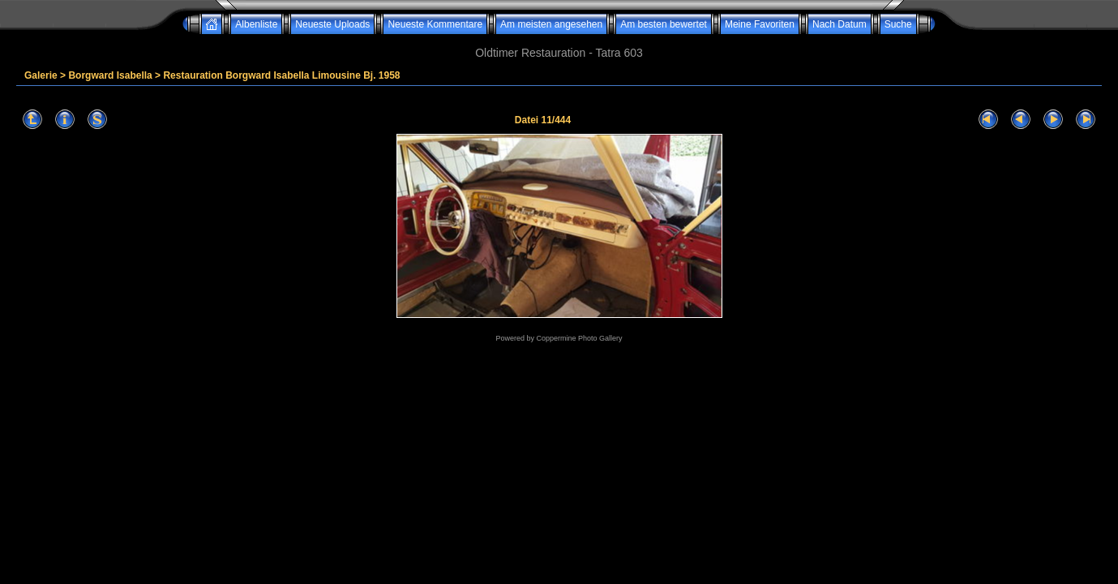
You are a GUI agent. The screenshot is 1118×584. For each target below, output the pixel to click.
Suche (898, 24)
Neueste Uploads (332, 24)
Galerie (41, 75)
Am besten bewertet (663, 24)
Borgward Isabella (110, 75)
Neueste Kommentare (435, 24)
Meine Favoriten (760, 24)
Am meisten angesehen (551, 24)
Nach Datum (839, 24)
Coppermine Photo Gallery (579, 338)
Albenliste (256, 24)
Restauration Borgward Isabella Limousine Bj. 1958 (281, 75)
